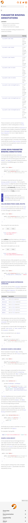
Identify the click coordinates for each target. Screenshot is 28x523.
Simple (13, 310)
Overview (6, 511)
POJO (18, 353)
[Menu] (26, 6)
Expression (22, 127)
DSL (23, 124)
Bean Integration (5, 133)
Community (7, 518)
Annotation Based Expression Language (11, 26)
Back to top (25, 500)
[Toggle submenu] (1, 10)
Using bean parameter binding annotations (10, 23)
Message (7, 131)
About (5, 521)
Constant (14, 301)
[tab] (3, 229)
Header (13, 307)
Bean (22, 123)
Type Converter (17, 141)
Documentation (8, 514)
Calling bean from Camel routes (9, 25)
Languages (17, 286)
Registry (24, 239)
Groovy (13, 304)
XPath (13, 312)
